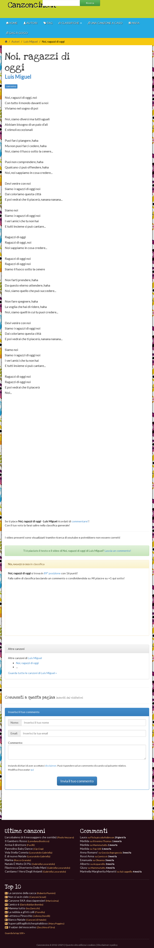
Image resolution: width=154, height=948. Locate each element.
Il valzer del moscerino (22, 927)
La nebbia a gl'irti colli (21, 912)
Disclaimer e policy (107, 944)
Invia (134, 23)
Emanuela (92, 860)
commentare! (80, 521)
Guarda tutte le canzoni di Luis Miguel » (32, 673)
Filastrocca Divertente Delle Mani (37, 867)
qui (32, 769)
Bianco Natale (16, 919)
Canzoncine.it (24, 3)
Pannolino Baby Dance (24, 848)
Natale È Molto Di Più (30, 863)
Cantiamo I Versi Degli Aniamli (35, 871)
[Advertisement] (117, 12)
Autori (30, 23)
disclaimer (50, 765)
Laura (97, 837)
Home (11, 23)
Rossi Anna (93, 856)
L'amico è (13, 904)
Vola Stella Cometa (28, 852)
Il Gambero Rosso (27, 841)
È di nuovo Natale (27, 856)
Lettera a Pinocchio (20, 915)
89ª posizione (52, 573)
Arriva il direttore (20, 844)
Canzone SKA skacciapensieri (26, 900)
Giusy (92, 867)
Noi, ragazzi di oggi (27, 663)
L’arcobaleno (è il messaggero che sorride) (39, 837)
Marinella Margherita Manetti (106, 871)
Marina (18, 860)
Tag (48, 23)
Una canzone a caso (105, 23)
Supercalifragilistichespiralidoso (28, 923)
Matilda (96, 841)
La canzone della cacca (22, 893)
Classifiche (70, 23)
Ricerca (90, 2)
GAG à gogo (17, 33)
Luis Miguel (31, 41)
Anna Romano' (101, 852)
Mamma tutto (16, 908)
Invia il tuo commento (77, 781)
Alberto (92, 863)
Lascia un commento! (118, 550)
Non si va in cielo (18, 896)
